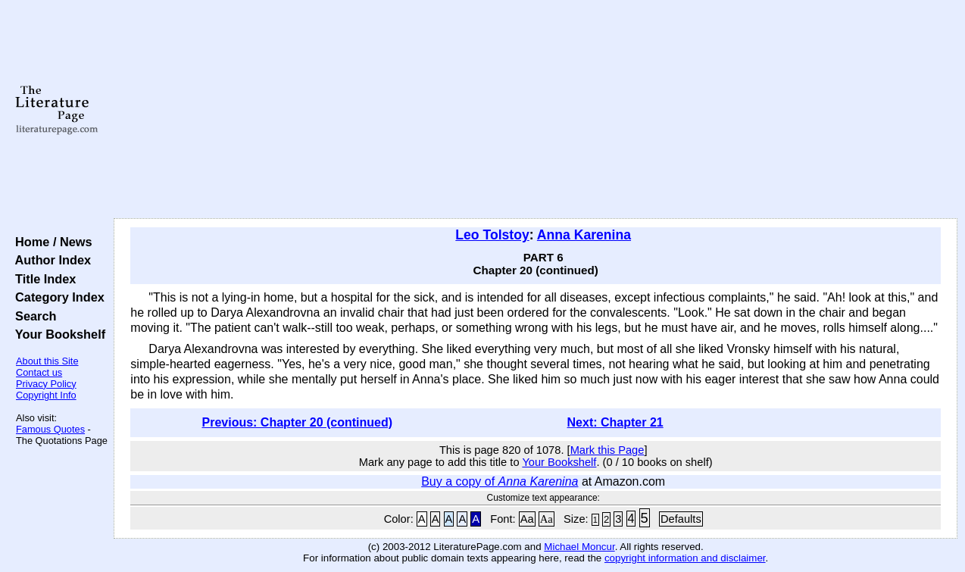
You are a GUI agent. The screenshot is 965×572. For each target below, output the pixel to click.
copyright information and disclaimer (685, 558)
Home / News (50, 241)
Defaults (681, 519)
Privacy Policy (46, 383)
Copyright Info (46, 395)
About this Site (47, 361)
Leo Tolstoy (492, 234)
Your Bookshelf (56, 334)
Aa (527, 519)
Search (32, 316)
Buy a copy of (499, 481)
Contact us (39, 372)
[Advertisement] (535, 110)
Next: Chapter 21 (615, 422)
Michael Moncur (579, 546)
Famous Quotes (50, 429)
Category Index (56, 297)
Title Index (42, 279)
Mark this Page (607, 450)
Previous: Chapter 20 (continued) (296, 422)
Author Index (49, 260)
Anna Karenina (584, 234)
